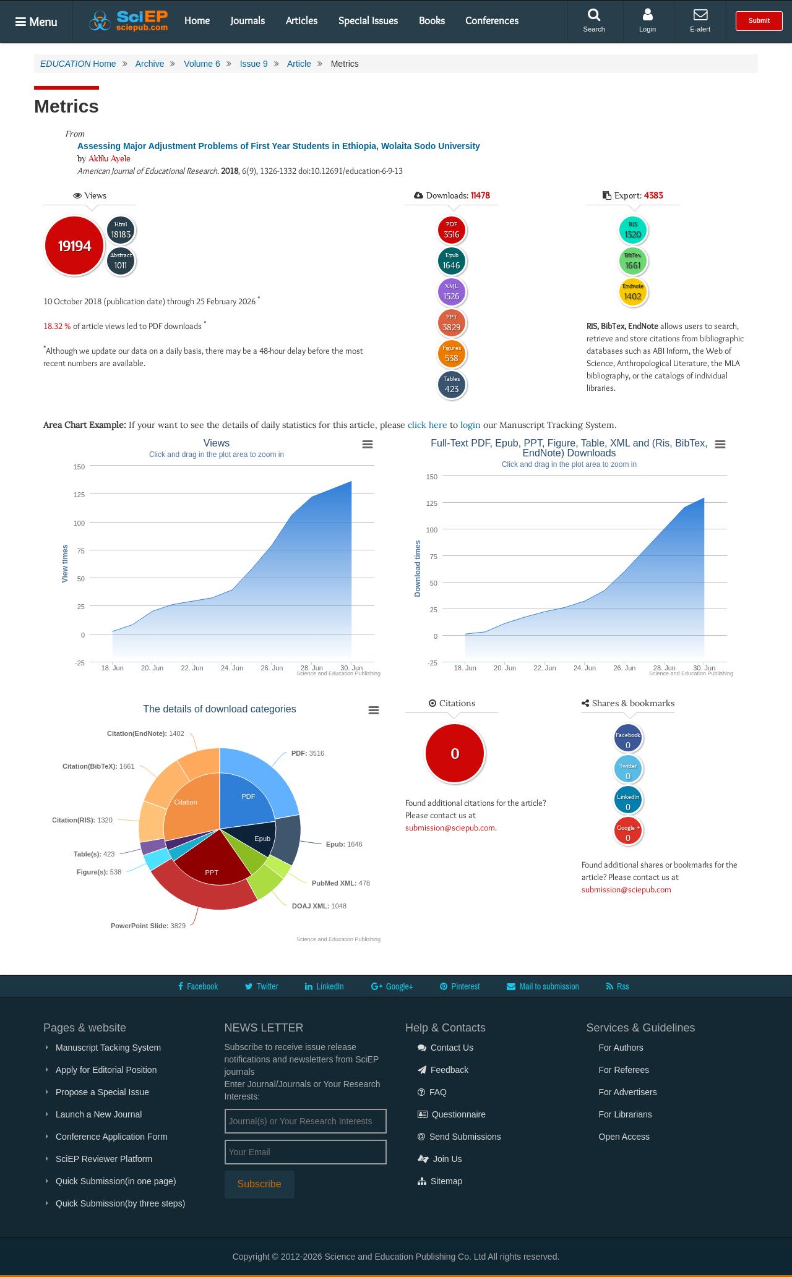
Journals (248, 20)
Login (647, 20)
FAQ (432, 1092)
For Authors (621, 1048)
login (470, 424)
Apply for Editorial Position (106, 1070)
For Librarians (625, 1114)
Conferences (492, 20)
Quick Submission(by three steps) (120, 1203)
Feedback (443, 1070)
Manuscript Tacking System (108, 1048)
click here (427, 424)
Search (594, 20)
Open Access (624, 1137)
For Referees (624, 1070)
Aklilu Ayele (109, 158)
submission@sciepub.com (450, 827)
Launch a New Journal (99, 1114)
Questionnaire (452, 1114)
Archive (150, 64)
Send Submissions (459, 1137)
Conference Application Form (112, 1137)
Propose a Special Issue (102, 1092)
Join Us (440, 1159)
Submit (759, 20)
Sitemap (440, 1181)
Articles (301, 20)
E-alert (700, 20)
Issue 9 (254, 64)
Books (432, 20)
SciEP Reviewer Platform (104, 1159)
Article (299, 64)
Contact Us (445, 1048)
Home (197, 20)
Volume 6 (202, 64)
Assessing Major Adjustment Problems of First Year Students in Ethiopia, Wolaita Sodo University (278, 146)
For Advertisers (628, 1092)
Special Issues (368, 20)
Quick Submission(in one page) (116, 1181)
